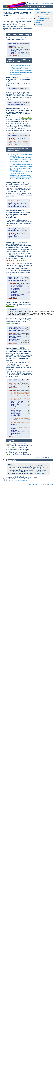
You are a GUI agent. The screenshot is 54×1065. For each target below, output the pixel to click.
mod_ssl (27, 121)
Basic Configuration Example (44, 12)
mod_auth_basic (11, 260)
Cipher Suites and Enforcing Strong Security (43, 15)
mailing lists (40, 473)
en (28, 18)
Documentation (21, 9)
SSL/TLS (37, 9)
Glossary (44, 3)
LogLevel (10, 447)
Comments (39, 24)
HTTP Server (12, 9)
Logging (38, 22)
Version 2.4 (30, 9)
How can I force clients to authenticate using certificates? (17, 183)
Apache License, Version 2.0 (21, 480)
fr (31, 18)
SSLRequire (23, 260)
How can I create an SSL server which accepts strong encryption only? (18, 79)
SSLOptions (10, 306)
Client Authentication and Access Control (42, 19)
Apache (5, 9)
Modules (28, 484)
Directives (35, 3)
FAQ (40, 3)
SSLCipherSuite (26, 118)
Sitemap (50, 3)
